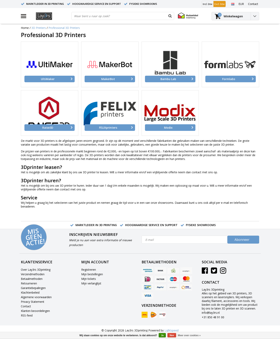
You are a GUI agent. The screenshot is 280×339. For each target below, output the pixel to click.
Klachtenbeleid (30, 292)
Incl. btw (207, 4)
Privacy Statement (32, 302)
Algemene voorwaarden (36, 297)
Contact (26, 306)
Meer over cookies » (189, 335)
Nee (172, 335)
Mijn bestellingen (92, 274)
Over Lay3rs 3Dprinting (35, 269)
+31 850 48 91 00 (213, 317)
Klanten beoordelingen (35, 311)
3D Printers (38, 28)
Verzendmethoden (32, 274)
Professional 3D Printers (64, 28)
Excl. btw (219, 4)
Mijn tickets (88, 279)
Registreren (88, 269)
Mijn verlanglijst (91, 283)
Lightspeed (171, 330)
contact (196, 172)
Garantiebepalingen (33, 288)
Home (25, 28)
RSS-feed (27, 315)
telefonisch (241, 203)
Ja (162, 335)
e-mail (225, 203)
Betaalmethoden (31, 279)
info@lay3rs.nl (211, 313)
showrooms (165, 203)
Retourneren (29, 283)
